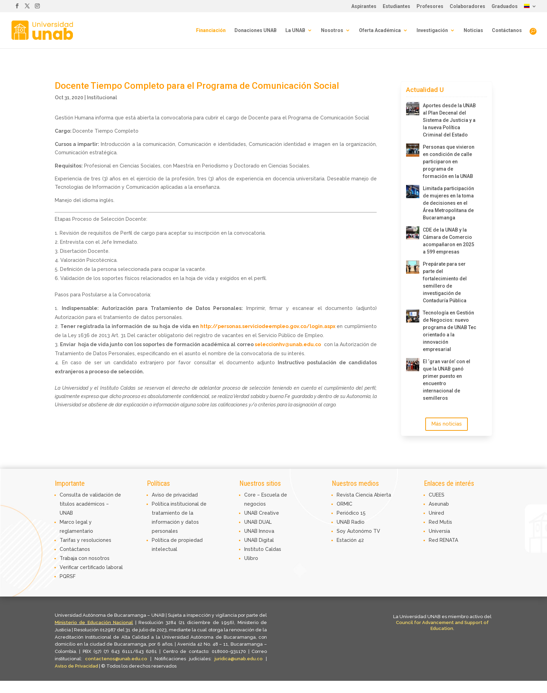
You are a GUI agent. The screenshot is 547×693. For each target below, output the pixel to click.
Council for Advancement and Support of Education (442, 625)
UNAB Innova (259, 531)
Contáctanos (507, 30)
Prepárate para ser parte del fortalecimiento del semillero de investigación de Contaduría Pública (445, 282)
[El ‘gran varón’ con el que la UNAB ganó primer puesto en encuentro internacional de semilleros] (412, 364)
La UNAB (295, 30)
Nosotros (332, 30)
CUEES (436, 495)
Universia (439, 531)
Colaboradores (467, 6)
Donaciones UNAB (255, 30)
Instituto (254, 549)
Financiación (211, 30)
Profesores (430, 6)
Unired (436, 513)
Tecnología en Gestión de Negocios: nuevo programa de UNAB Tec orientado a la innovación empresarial (449, 331)
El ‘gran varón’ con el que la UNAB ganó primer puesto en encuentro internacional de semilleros (446, 380)
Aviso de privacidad (175, 495)
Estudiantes (396, 6)
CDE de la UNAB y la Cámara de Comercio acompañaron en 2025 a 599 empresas (448, 241)
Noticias (473, 30)
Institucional (102, 97)
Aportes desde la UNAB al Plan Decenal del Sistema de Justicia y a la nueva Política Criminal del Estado (449, 120)
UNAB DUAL (258, 522)
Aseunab (439, 504)
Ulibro (251, 558)
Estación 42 (350, 540)
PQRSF (68, 576)
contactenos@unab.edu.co (116, 658)
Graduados (505, 6)
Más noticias (446, 424)
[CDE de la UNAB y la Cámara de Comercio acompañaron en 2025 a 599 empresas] (412, 233)
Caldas (273, 549)
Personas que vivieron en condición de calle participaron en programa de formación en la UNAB (448, 161)
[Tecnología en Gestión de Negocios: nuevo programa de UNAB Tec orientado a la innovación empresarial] (412, 315)
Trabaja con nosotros (85, 558)
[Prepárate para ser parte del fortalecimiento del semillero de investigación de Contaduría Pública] (412, 267)
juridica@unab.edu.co (239, 658)
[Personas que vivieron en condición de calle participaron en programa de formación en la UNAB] (412, 150)
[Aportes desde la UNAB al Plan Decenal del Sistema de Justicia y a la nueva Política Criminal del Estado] (412, 108)
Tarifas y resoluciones (85, 540)
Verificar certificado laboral (91, 567)
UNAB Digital (259, 540)
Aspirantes (363, 6)
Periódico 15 (351, 513)
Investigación (432, 30)
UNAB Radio (351, 522)
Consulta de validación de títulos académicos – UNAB (90, 504)
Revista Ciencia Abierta (364, 495)
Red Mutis (440, 522)
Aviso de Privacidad (77, 666)
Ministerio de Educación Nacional (94, 622)
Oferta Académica (380, 30)
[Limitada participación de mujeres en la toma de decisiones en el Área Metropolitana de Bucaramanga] (412, 191)
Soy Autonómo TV (358, 531)
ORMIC (344, 504)
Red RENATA (443, 540)
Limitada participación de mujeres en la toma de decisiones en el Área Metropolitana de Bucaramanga (448, 203)
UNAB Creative (261, 513)
